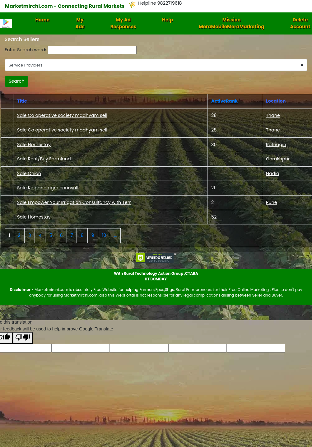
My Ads (80, 23)
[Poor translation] (23, 338)
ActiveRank (224, 101)
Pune (271, 202)
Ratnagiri (276, 144)
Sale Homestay (34, 144)
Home (42, 19)
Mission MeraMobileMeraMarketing (231, 23)
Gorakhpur (278, 159)
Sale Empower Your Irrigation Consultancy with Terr (74, 202)
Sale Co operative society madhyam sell (62, 115)
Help (167, 19)
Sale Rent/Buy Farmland (44, 159)
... (115, 235)
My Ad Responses (123, 23)
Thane (273, 115)
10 (104, 235)
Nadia (272, 173)
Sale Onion (29, 173)
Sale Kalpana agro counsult (48, 188)
